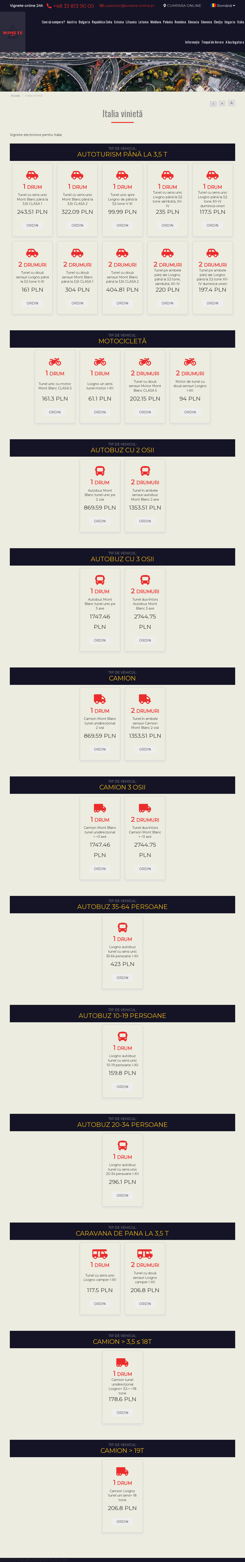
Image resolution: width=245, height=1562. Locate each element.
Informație (192, 41)
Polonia (168, 21)
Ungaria (229, 21)
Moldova (155, 21)
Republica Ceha (102, 21)
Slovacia (193, 21)
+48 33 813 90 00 (69, 6)
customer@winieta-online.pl (127, 5)
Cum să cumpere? (53, 21)
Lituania (131, 21)
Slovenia (206, 21)
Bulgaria (84, 21)
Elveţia (218, 21)
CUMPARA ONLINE (184, 5)
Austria (72, 21)
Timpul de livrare (212, 41)
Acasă (15, 95)
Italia (240, 21)
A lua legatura (235, 41)
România (180, 21)
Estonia (119, 21)
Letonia (143, 21)
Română (222, 5)
